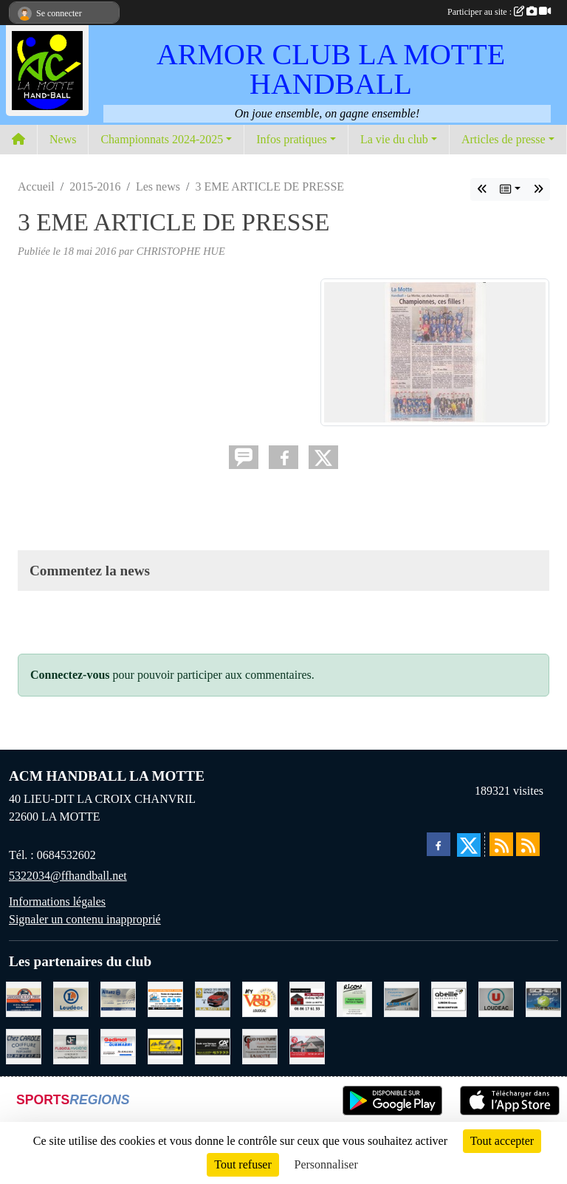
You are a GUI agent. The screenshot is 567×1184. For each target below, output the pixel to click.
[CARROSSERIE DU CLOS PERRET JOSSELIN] (23, 997)
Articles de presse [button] (503, 139)
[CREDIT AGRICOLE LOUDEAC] (212, 1044)
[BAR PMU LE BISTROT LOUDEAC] (307, 1044)
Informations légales (57, 901)
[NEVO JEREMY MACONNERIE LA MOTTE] (307, 997)
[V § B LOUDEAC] (260, 997)
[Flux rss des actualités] (501, 844)
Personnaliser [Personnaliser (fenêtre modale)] (326, 1164)
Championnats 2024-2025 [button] (161, 139)
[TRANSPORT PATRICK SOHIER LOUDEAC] (543, 997)
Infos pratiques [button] (291, 139)
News (62, 139)
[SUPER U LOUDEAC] (496, 997)
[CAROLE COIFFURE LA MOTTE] (23, 1044)
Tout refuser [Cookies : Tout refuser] (243, 1164)
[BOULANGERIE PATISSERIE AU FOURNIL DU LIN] (165, 1044)
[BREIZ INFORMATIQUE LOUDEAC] (165, 997)
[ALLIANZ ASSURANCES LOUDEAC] (118, 997)
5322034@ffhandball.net (68, 875)
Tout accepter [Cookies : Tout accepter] (502, 1141)
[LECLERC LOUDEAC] (71, 997)
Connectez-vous (70, 674)
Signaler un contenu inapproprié (85, 919)
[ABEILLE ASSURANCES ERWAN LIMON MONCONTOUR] (449, 997)
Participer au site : (499, 12)
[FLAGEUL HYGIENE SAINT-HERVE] (71, 1044)
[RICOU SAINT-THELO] (354, 997)
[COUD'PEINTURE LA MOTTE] (260, 1044)
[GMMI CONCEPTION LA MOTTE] (401, 997)
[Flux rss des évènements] (528, 844)
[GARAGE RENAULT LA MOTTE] (212, 997)
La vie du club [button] (394, 139)
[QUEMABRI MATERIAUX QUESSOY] (118, 1044)
